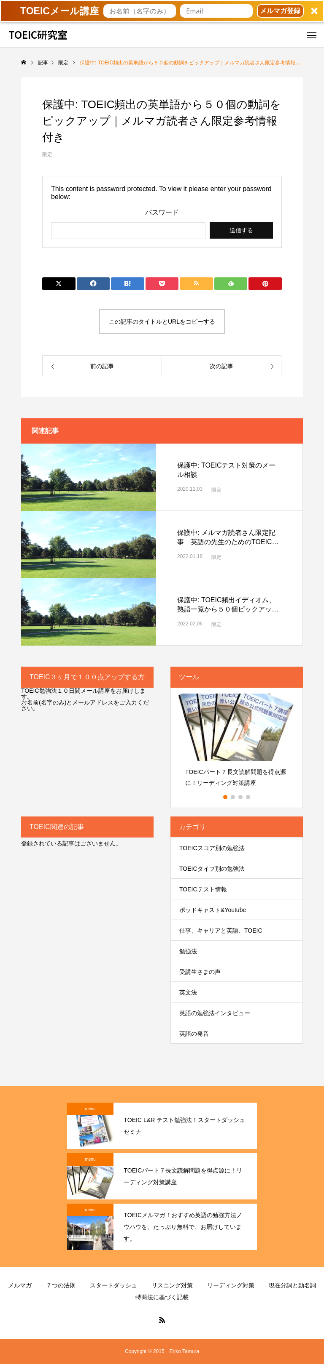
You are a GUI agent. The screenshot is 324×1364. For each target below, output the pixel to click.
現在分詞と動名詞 (292, 1285)
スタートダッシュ (113, 1285)
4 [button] (248, 797)
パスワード (162, 212)
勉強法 (188, 951)
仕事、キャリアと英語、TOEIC (220, 930)
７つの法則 (61, 1285)
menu (90, 1108)
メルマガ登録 (280, 10)
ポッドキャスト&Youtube (212, 910)
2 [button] (233, 797)
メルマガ (20, 1285)
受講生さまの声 (200, 971)
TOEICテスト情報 (203, 889)
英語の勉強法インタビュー (214, 1013)
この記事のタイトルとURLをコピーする (162, 321)
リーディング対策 (230, 1285)
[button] (162, 11)
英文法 (188, 992)
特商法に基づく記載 (162, 1297)
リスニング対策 (172, 1285)
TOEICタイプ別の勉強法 (212, 868)
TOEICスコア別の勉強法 (212, 848)
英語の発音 (194, 1033)
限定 (47, 154)
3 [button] (240, 797)
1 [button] (225, 797)
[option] (237, 743)
